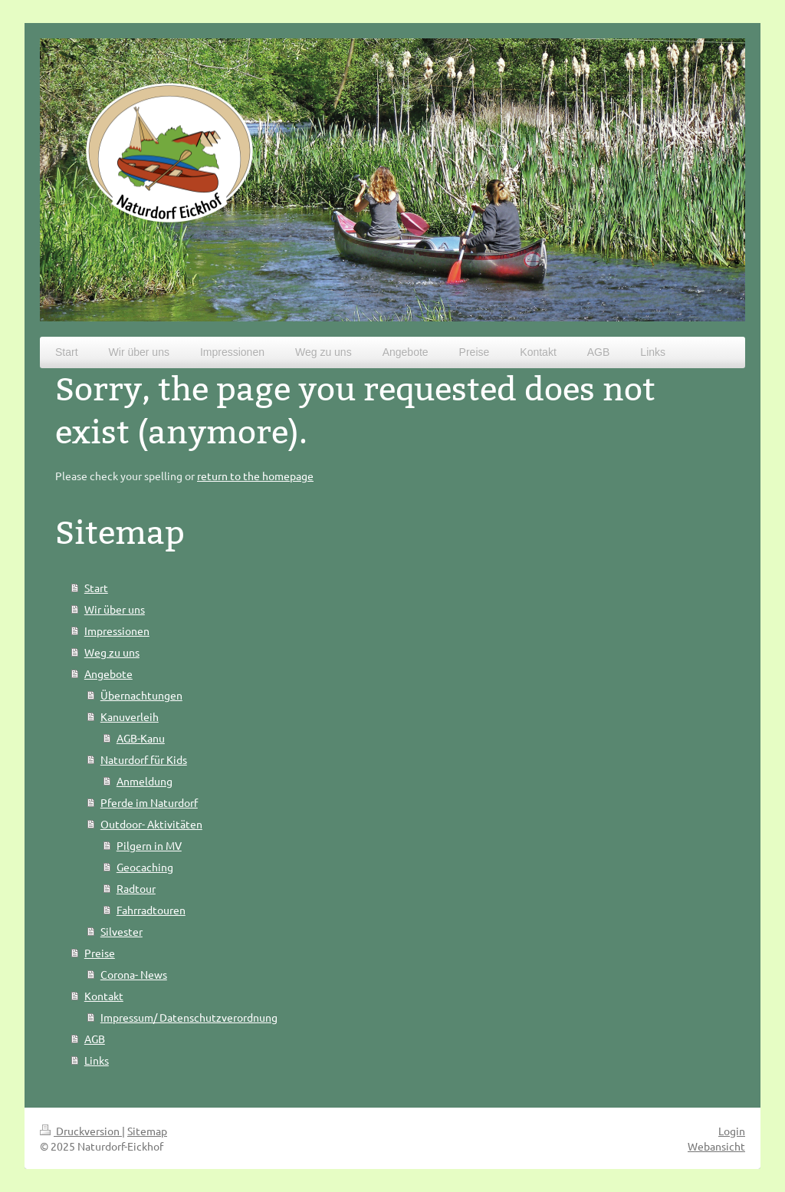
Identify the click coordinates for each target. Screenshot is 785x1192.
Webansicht (716, 1146)
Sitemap (147, 1131)
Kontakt (103, 996)
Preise (99, 953)
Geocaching (145, 867)
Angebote (108, 673)
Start (96, 587)
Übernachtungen (141, 695)
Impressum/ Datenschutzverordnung (189, 1017)
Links (96, 1060)
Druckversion (81, 1131)
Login (731, 1131)
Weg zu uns (112, 652)
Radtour (136, 888)
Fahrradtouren (151, 910)
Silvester (121, 931)
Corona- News (133, 974)
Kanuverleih (129, 716)
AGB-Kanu (141, 738)
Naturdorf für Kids (143, 759)
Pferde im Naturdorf (149, 802)
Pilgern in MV (149, 845)
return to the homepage (255, 475)
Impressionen (116, 630)
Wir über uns (114, 609)
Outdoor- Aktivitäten (151, 824)
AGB (94, 1038)
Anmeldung (144, 781)
